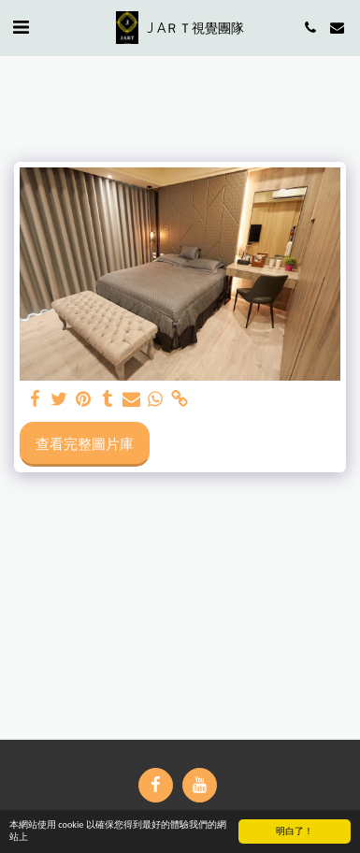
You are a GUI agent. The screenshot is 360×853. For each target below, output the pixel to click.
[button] (20, 26)
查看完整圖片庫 (85, 443)
